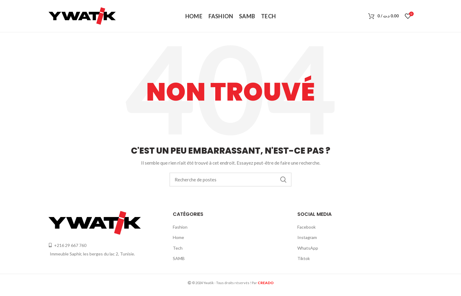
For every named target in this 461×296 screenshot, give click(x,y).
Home (178, 237)
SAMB (179, 258)
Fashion (180, 227)
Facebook (306, 227)
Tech (178, 248)
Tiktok (303, 258)
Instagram (307, 237)
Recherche (283, 180)
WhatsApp (307, 248)
